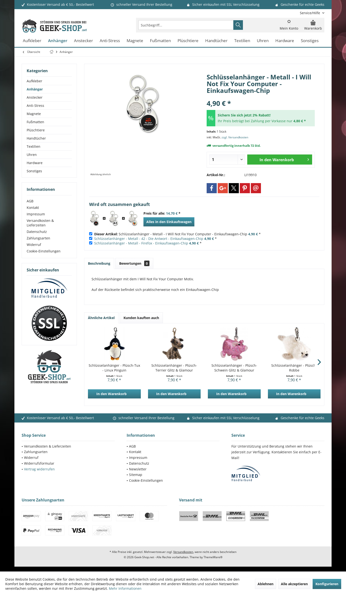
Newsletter (138, 469)
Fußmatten (35, 122)
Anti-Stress (35, 105)
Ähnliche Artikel (101, 317)
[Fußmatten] (160, 41)
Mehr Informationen (125, 588)
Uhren (32, 154)
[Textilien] (242, 41)
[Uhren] (262, 41)
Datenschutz (37, 231)
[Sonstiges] (309, 41)
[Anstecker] (83, 41)
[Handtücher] (216, 41)
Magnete (34, 113)
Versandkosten (183, 552)
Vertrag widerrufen (39, 469)
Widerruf (34, 244)
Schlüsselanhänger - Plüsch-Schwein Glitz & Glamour (234, 367)
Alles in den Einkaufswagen (169, 221)
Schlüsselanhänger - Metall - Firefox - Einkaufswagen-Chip (141, 243)
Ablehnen (265, 584)
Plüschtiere (36, 130)
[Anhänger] (58, 41)
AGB (30, 201)
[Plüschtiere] (188, 41)
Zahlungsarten (38, 238)
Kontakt (33, 207)
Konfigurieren (326, 584)
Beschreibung (99, 263)
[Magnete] (135, 41)
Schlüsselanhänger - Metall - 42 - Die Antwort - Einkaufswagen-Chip (148, 238)
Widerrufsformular (39, 463)
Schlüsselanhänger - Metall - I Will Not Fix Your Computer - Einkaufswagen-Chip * (177, 234)
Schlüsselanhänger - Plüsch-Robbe (294, 367)
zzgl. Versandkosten (235, 137)
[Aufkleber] (32, 41)
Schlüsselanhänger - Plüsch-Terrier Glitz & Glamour (174, 367)
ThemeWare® (213, 557)
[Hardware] (284, 41)
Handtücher (36, 138)
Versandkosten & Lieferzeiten (40, 222)
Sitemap (135, 474)
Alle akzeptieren (294, 584)
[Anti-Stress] (109, 41)
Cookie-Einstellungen (44, 251)
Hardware (35, 162)
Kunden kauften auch (141, 317)
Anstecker (35, 97)
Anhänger (35, 89)
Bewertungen (134, 263)
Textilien (33, 146)
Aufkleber (34, 81)
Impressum (36, 214)
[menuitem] (310, 13)
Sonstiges (34, 171)
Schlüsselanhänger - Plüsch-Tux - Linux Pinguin (114, 367)
